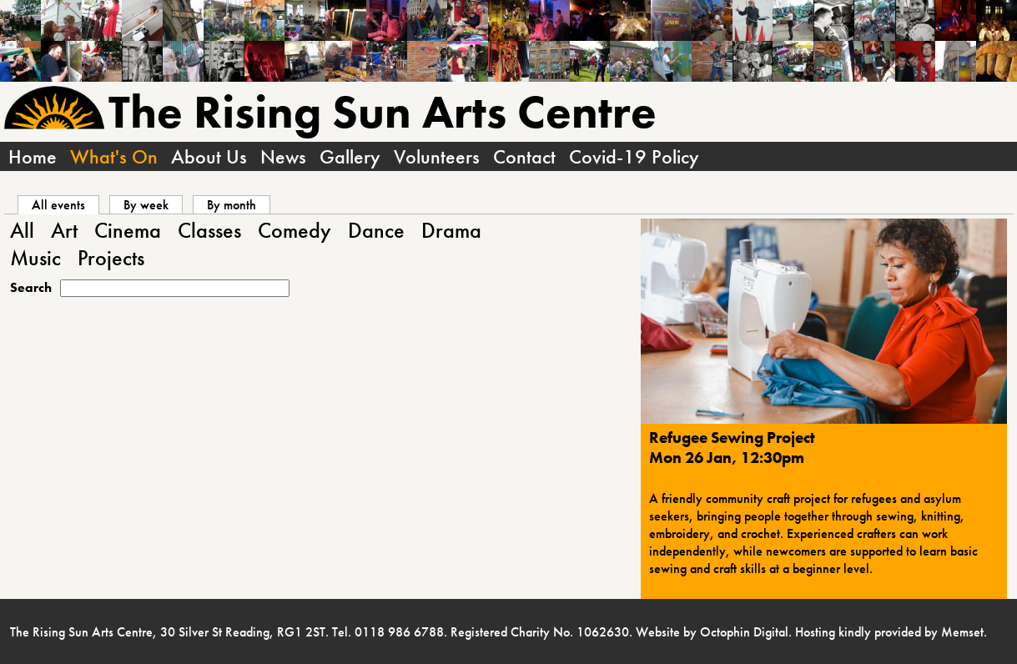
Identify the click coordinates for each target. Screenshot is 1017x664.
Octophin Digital (744, 632)
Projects (111, 258)
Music (35, 258)
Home (32, 156)
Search (31, 287)
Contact (524, 156)
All (22, 230)
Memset (962, 632)
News (283, 156)
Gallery (350, 156)
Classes (209, 230)
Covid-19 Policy (634, 156)
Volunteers (437, 156)
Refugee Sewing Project (732, 438)
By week (146, 205)
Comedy (294, 230)
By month (231, 205)
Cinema (127, 230)
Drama (451, 230)
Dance (376, 230)
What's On (114, 156)
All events (65, 205)
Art (64, 230)
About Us (209, 156)
